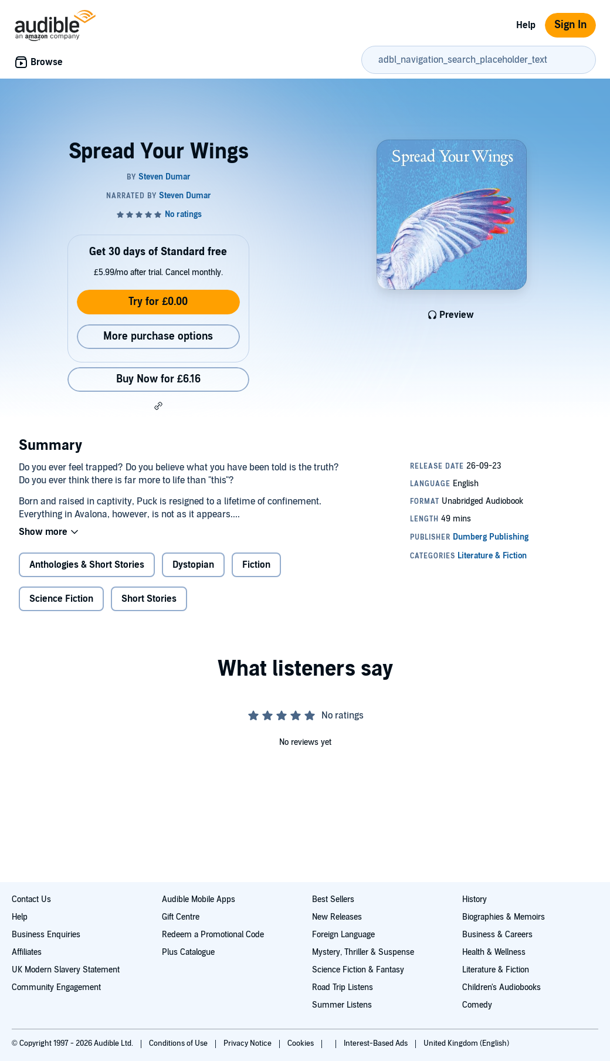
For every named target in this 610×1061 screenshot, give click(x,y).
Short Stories (149, 599)
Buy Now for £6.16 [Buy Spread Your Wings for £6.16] (158, 379)
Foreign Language (343, 935)
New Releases (337, 917)
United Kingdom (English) (466, 1043)
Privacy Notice (248, 1043)
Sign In (570, 25)
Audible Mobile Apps (198, 899)
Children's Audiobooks (501, 987)
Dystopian (193, 565)
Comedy (477, 1005)
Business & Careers (497, 935)
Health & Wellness (494, 952)
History (474, 899)
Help (526, 25)
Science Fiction (61, 599)
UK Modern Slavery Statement (66, 970)
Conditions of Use (179, 1043)
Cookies (301, 1043)
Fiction (256, 565)
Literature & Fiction (495, 970)
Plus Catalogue (188, 952)
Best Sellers (333, 899)
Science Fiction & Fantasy (358, 970)
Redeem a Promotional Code (213, 935)
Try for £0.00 (158, 302)
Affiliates (27, 952)
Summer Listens (342, 1005)
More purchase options (158, 336)
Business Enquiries (46, 935)
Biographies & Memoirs (503, 917)
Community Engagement (56, 987)
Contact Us (31, 899)
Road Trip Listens (342, 987)
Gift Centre (180, 917)
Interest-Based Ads (376, 1043)
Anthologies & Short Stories (86, 565)
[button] (158, 406)
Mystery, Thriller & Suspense (363, 952)
